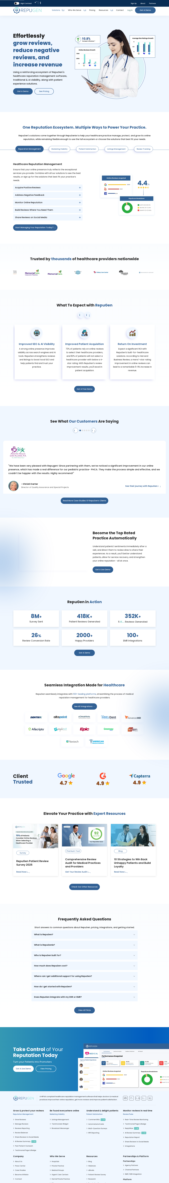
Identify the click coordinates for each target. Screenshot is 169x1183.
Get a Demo (145, 10)
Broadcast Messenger (60, 1128)
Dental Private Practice (61, 1179)
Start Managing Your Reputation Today (35, 227)
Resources (103, 10)
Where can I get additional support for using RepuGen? (63, 976)
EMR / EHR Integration (133, 1174)
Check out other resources (84, 887)
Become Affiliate (21, 1174)
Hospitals (55, 1161)
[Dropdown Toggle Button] (85, 10)
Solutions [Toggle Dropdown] (58, 10)
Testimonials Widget (60, 1124)
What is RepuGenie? (44, 944)
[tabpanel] (84, 195)
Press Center (20, 1166)
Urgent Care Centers (60, 1174)
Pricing (92, 10)
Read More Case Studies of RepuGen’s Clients (84, 500)
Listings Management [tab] (116, 149)
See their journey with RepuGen (143, 486)
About (142, 3)
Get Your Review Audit (78, 871)
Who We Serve (74, 10)
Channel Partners (132, 1170)
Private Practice (58, 1166)
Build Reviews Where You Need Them (34, 209)
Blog (90, 1161)
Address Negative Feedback (29, 195)
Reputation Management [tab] (29, 149)
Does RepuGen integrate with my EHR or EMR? (58, 996)
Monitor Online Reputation (28, 202)
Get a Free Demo (84, 389)
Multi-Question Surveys (97, 1128)
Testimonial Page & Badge (25, 1150)
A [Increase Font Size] (40, 3)
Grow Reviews (20, 1119)
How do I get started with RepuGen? (53, 986)
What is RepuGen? (43, 934)
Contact (120, 10)
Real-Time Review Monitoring (136, 1119)
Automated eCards (96, 1124)
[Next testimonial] (93, 430)
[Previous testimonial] (75, 430)
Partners (152, 3)
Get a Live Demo (102, 569)
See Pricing (44, 91)
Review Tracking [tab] (143, 149)
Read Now (23, 871)
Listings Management (60, 1119)
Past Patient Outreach (24, 1146)
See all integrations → (84, 706)
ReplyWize (132, 1128)
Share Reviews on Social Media (31, 217)
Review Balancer (21, 1133)
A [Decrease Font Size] (36, 2)
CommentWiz (96, 1119)
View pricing (45, 1068)
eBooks (91, 1170)
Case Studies (20, 1170)
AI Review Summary (25, 1141)
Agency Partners (131, 1165)
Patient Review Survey (97, 1174)
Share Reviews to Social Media (27, 1137)
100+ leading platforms (84, 694)
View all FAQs (84, 1010)
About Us (18, 1161)
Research (92, 1179)
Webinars (92, 1166)
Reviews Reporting (22, 1128)
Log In (130, 10)
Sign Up (134, 3)
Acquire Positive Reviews (28, 187)
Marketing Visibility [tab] (59, 149)
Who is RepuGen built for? (47, 955)
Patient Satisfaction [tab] (87, 149)
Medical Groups (58, 1170)
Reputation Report (132, 1137)
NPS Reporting (93, 1133)
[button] (81, 315)
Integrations (130, 1146)
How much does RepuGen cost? (50, 965)
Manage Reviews (21, 1124)
